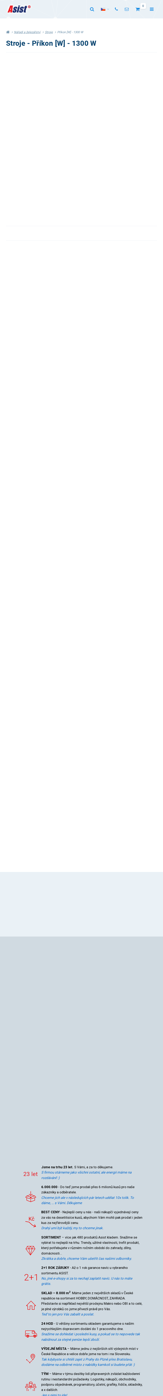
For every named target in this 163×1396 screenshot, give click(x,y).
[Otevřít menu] (151, 9)
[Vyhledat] (92, 9)
